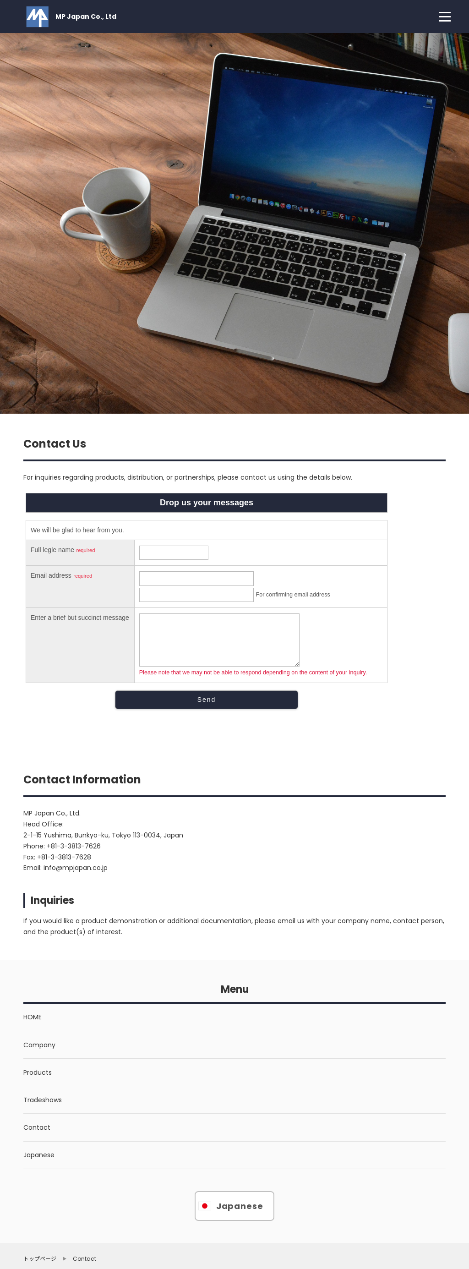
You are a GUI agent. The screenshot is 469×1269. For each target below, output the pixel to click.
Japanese (39, 1155)
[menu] (445, 16)
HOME (32, 1017)
